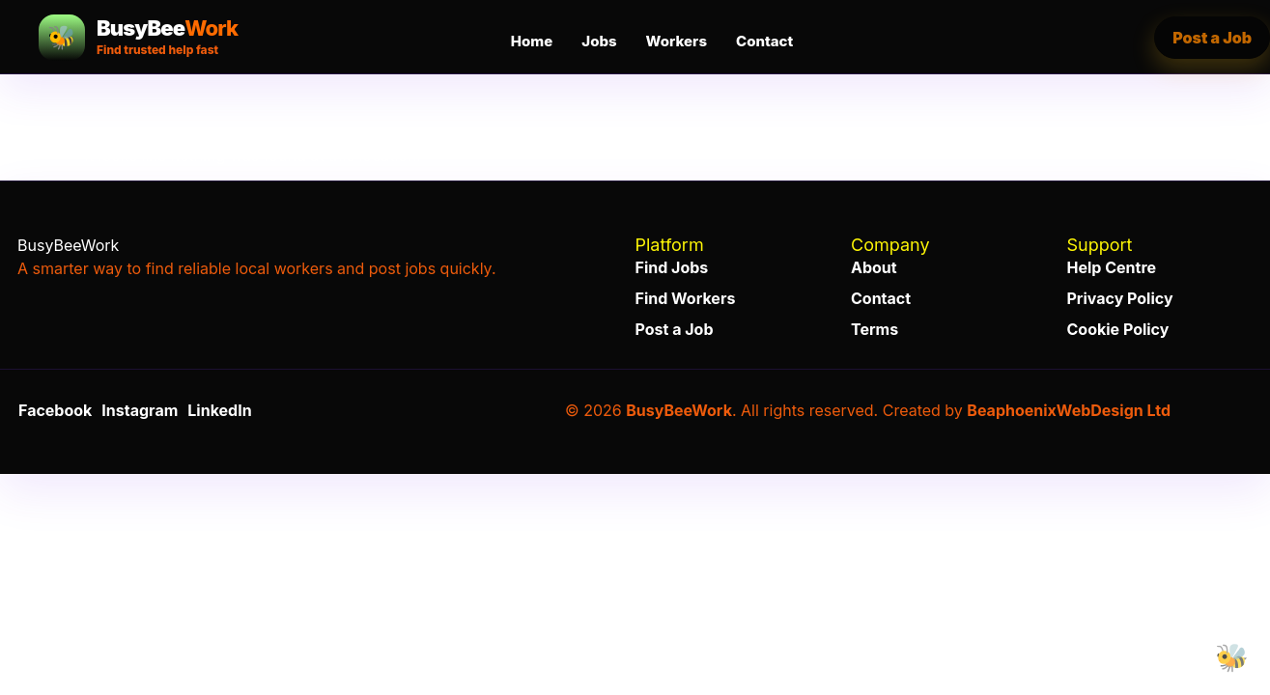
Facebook (55, 410)
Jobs (598, 41)
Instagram (139, 410)
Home (531, 41)
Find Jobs (672, 267)
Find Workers (685, 298)
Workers (676, 41)
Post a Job (674, 329)
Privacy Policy (1120, 298)
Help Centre (1112, 267)
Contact (764, 41)
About (874, 267)
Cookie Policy (1118, 329)
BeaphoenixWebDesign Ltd (1069, 410)
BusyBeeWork (679, 410)
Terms (874, 329)
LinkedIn (219, 410)
